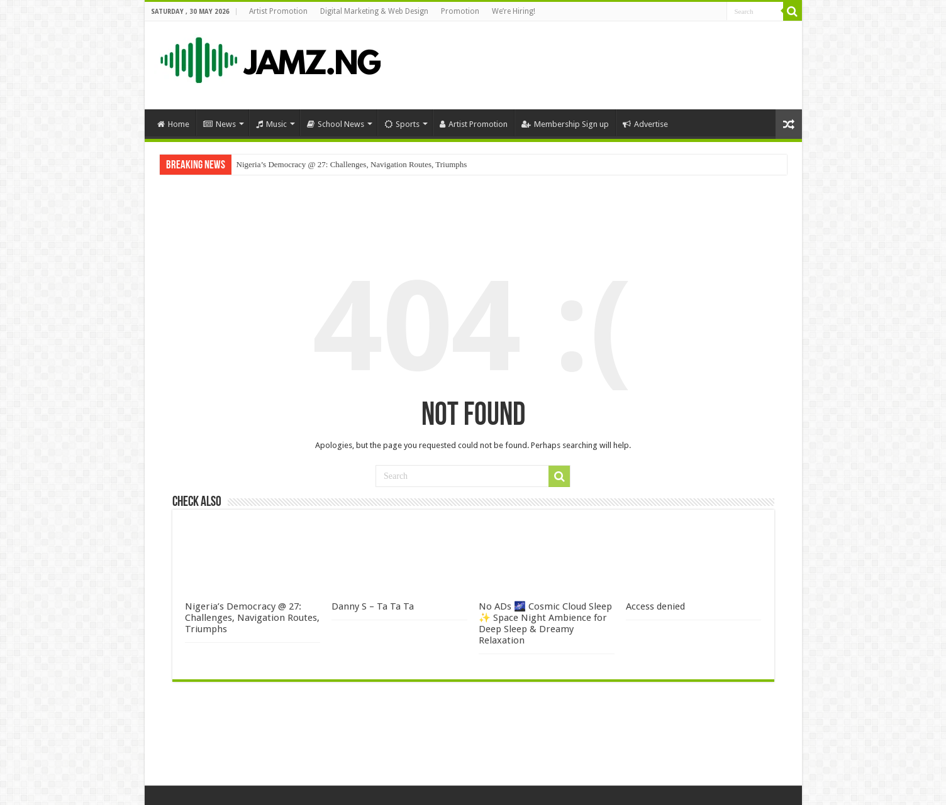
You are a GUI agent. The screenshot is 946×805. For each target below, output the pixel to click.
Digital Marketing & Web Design (374, 11)
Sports (402, 124)
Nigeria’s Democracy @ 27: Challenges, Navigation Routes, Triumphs (352, 164)
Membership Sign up (565, 124)
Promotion (460, 11)
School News (335, 124)
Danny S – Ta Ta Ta (372, 606)
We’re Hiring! (513, 11)
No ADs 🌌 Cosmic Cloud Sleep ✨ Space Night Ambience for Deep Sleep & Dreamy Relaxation (545, 623)
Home (173, 124)
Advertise (645, 124)
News (219, 124)
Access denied (655, 606)
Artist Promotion (278, 11)
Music (271, 124)
